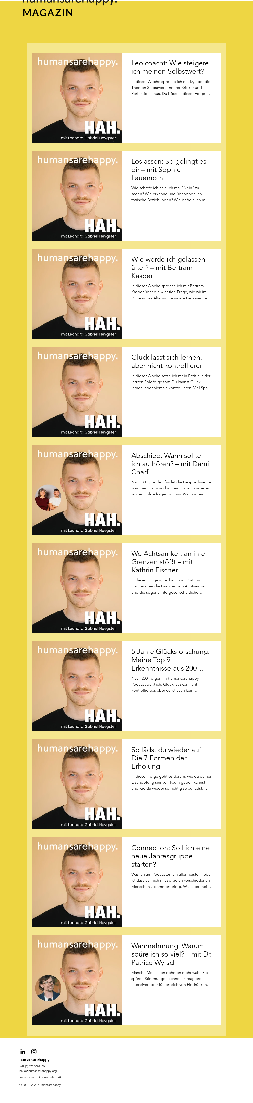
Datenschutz (46, 1077)
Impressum (26, 1077)
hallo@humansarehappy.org (38, 1071)
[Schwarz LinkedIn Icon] (22, 1051)
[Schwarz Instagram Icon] (33, 1051)
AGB (61, 1077)
